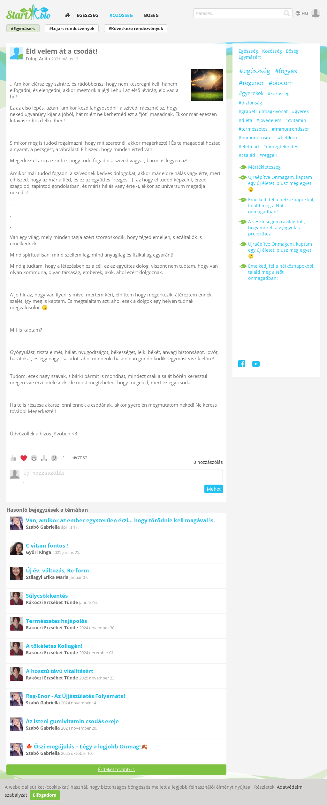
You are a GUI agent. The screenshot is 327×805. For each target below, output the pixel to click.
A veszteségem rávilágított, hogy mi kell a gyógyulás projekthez (276, 227)
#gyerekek (251, 93)
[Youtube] (256, 365)
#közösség (279, 93)
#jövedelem (268, 120)
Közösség (121, 15)
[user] (315, 13)
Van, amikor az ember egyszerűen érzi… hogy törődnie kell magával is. (120, 522)
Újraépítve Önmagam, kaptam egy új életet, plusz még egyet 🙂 (280, 183)
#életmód (249, 146)
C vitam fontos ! (47, 547)
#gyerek (300, 111)
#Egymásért (23, 28)
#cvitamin (295, 120)
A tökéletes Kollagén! (54, 647)
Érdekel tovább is (116, 771)
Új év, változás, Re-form (57, 572)
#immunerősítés (256, 137)
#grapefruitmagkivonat (263, 111)
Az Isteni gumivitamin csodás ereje (72, 723)
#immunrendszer (290, 129)
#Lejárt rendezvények (72, 28)
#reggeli (268, 155)
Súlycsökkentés (47, 597)
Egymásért (250, 57)
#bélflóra (287, 137)
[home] (67, 15)
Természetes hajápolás (56, 622)
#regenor (251, 83)
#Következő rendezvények (136, 28)
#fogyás (286, 71)
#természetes (253, 129)
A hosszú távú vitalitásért (59, 673)
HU (301, 13)
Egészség (87, 15)
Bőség (151, 15)
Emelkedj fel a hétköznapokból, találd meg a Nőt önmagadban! (281, 205)
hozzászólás (208, 462)
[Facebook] (242, 365)
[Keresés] (287, 13)
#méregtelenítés (280, 146)
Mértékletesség (264, 167)
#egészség (254, 70)
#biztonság (250, 103)
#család (247, 155)
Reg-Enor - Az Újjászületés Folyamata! (75, 698)
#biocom (281, 83)
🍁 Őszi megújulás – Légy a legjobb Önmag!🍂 (87, 748)
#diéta (245, 120)
